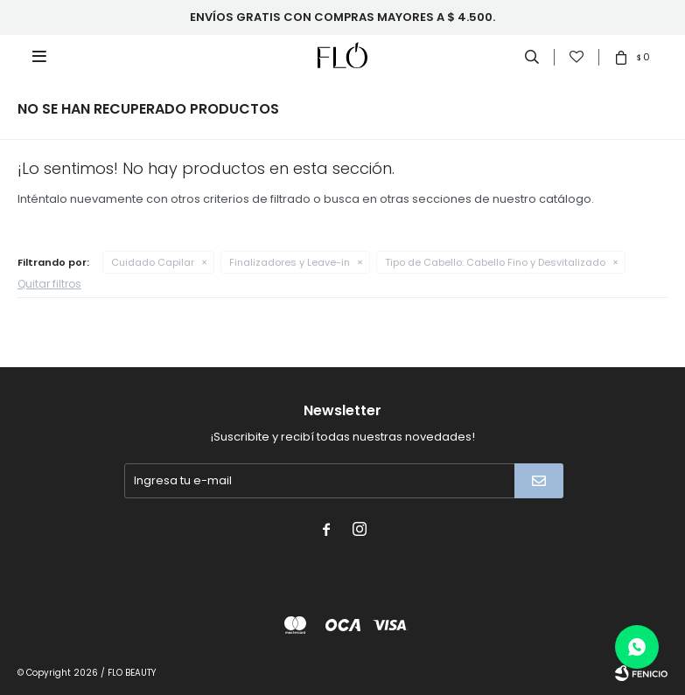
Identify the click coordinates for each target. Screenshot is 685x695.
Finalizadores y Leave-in (289, 262)
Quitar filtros (49, 283)
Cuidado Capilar (152, 262)
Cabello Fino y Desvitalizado (495, 262)
